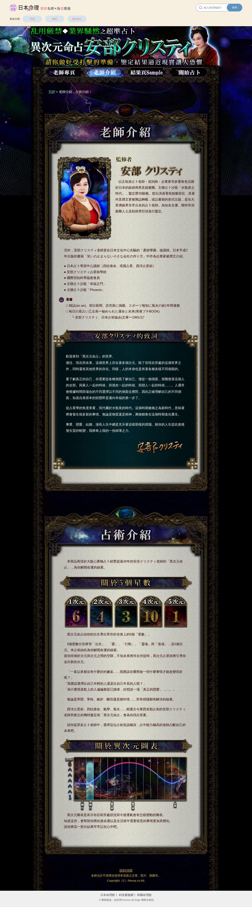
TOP (51, 92)
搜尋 (234, 7)
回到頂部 (126, 870)
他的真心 (77, 18)
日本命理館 (107, 895)
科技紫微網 (126, 895)
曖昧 (54, 18)
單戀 (32, 18)
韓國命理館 (144, 895)
